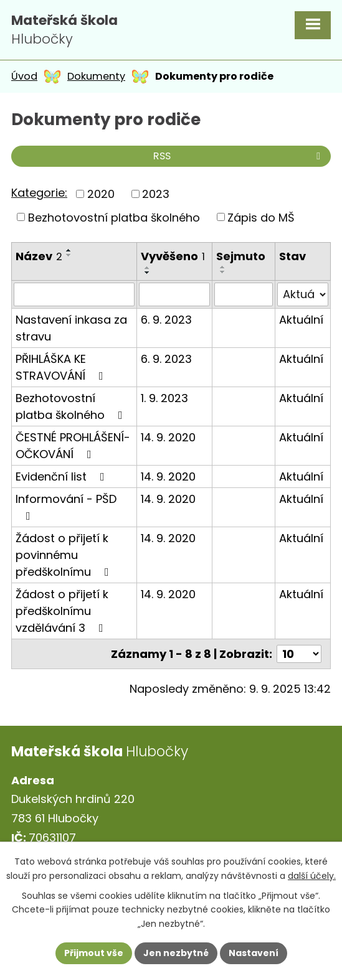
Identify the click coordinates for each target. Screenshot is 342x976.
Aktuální (301, 319)
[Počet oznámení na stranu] (299, 654)
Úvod (24, 76)
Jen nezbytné (176, 953)
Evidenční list (63, 476)
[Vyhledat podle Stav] (302, 294)
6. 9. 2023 (166, 319)
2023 (155, 194)
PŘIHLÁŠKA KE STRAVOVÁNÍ (62, 367)
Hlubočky (64, 30)
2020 (101, 194)
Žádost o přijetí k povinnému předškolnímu (65, 555)
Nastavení (253, 953)
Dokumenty (96, 76)
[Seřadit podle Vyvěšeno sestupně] (147, 272)
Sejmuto (240, 256)
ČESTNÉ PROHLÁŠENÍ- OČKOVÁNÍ (73, 445)
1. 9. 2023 (164, 398)
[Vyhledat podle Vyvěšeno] (174, 294)
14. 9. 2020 (168, 437)
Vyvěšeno (173, 256)
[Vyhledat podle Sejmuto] (243, 294)
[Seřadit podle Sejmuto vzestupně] (223, 267)
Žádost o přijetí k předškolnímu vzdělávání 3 (62, 611)
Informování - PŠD (66, 506)
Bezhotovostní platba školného (114, 217)
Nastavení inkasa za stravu (71, 328)
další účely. (312, 875)
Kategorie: (39, 192)
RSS (239, 156)
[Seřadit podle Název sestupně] (69, 255)
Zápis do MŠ (261, 217)
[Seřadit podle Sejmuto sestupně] (223, 272)
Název (39, 256)
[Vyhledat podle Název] (74, 294)
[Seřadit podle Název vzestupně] (69, 250)
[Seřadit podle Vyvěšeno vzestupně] (147, 267)
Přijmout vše (93, 953)
